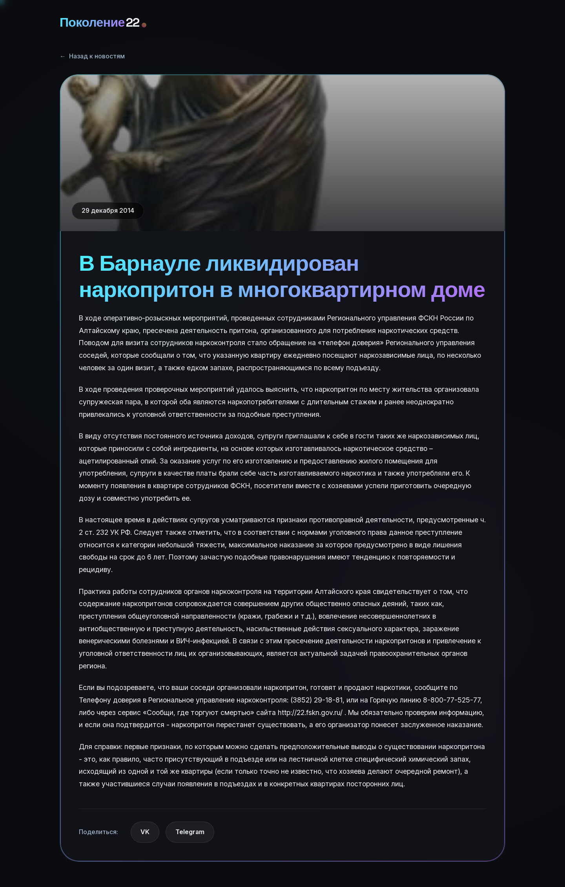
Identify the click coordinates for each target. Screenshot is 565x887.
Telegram (189, 832)
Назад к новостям (92, 56)
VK (144, 832)
